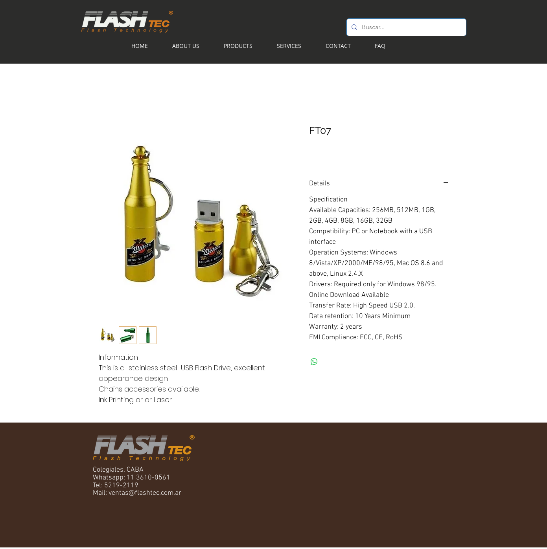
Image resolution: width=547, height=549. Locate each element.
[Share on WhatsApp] (314, 361)
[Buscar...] (405, 27)
